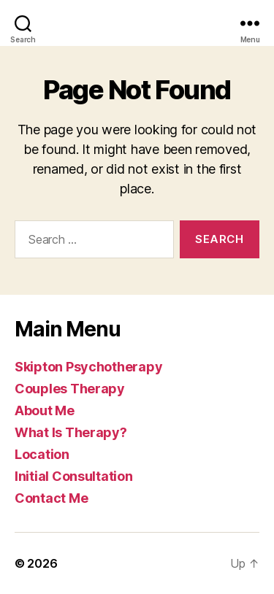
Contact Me (51, 498)
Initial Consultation (74, 476)
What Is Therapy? (71, 432)
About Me (45, 410)
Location (42, 454)
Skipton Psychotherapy (88, 366)
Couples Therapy (70, 388)
